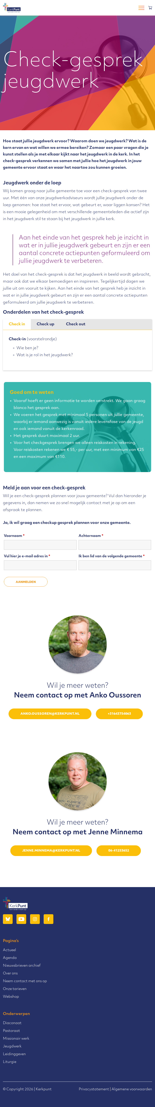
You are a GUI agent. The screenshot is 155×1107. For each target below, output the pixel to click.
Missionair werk (16, 1039)
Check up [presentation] (45, 324)
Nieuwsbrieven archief (22, 966)
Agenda (10, 958)
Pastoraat (11, 1031)
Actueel (9, 950)
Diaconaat (12, 1023)
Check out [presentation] (75, 324)
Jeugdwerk (12, 1046)
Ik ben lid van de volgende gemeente (112, 556)
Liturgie (9, 1062)
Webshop (11, 997)
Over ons (10, 973)
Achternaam (91, 536)
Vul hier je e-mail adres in (27, 556)
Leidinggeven (14, 1054)
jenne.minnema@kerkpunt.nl (51, 850)
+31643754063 (119, 713)
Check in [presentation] (17, 324)
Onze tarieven (15, 989)
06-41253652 (118, 850)
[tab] (17, 324)
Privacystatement (94, 1089)
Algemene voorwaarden (132, 1089)
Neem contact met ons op (25, 981)
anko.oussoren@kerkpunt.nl (50, 713)
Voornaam (14, 536)
